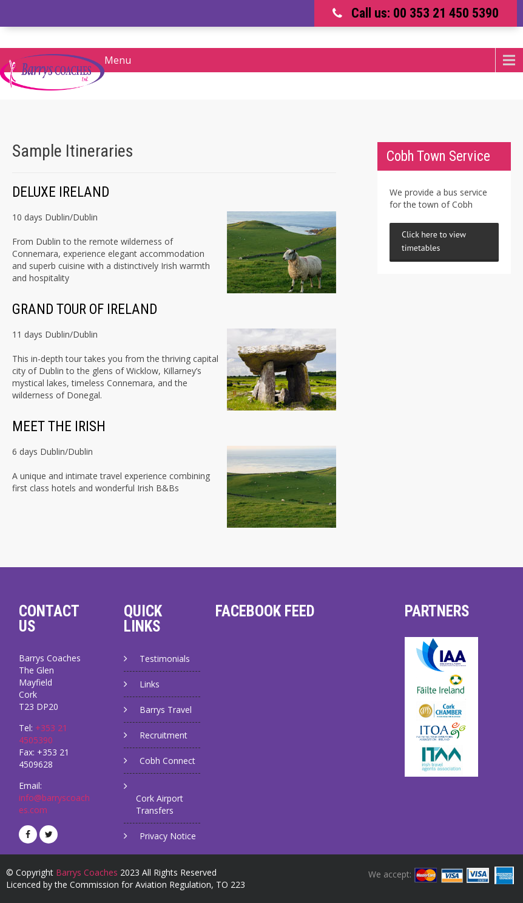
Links (150, 684)
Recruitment (163, 735)
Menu (117, 60)
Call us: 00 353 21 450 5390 (425, 13)
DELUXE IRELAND (60, 192)
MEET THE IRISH (59, 426)
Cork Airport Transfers (159, 804)
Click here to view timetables (434, 241)
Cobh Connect (167, 760)
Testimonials (165, 658)
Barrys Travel (166, 709)
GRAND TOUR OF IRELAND (84, 309)
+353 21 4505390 (43, 734)
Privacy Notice (168, 836)
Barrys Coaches (87, 872)
